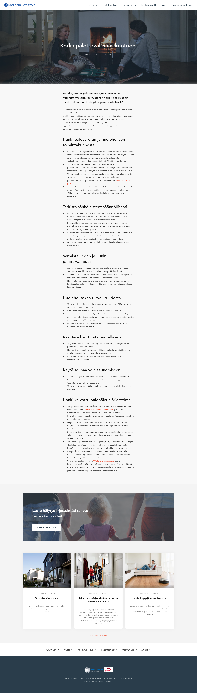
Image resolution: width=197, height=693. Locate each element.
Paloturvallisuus (111, 5)
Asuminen (94, 5)
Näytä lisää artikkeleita (98, 636)
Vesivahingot (130, 5)
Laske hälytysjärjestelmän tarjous (176, 5)
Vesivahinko (129, 649)
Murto (68, 649)
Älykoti (146, 649)
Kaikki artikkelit (148, 5)
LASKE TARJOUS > (46, 527)
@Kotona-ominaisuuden (103, 461)
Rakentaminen (109, 649)
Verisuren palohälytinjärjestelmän (98, 409)
